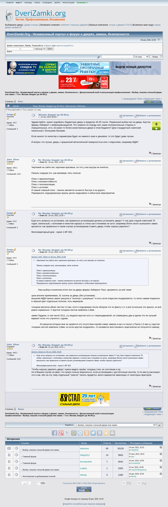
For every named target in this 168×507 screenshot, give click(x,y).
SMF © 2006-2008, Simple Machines (91, 483)
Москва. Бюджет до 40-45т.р (34, 94)
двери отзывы (31, 25)
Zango (10, 114)
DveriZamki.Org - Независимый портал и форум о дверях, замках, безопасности (41, 92)
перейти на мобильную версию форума (84, 504)
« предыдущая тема (131, 98)
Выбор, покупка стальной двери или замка (42, 416)
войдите (48, 45)
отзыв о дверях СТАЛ (120, 25)
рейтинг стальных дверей (74, 25)
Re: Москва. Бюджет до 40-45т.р (55, 160)
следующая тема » (152, 98)
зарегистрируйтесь (64, 45)
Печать (157, 102)
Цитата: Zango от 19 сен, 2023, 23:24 (46, 352)
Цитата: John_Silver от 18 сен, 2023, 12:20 (48, 257)
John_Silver (13, 159)
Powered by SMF (69, 483)
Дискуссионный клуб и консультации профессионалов (105, 92)
